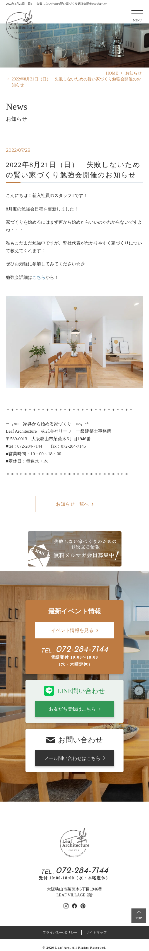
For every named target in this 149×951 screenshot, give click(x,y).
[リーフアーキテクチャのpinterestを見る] (83, 905)
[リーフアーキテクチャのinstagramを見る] (66, 905)
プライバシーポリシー (60, 932)
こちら (38, 277)
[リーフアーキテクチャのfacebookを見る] (74, 905)
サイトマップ (96, 932)
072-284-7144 (82, 650)
